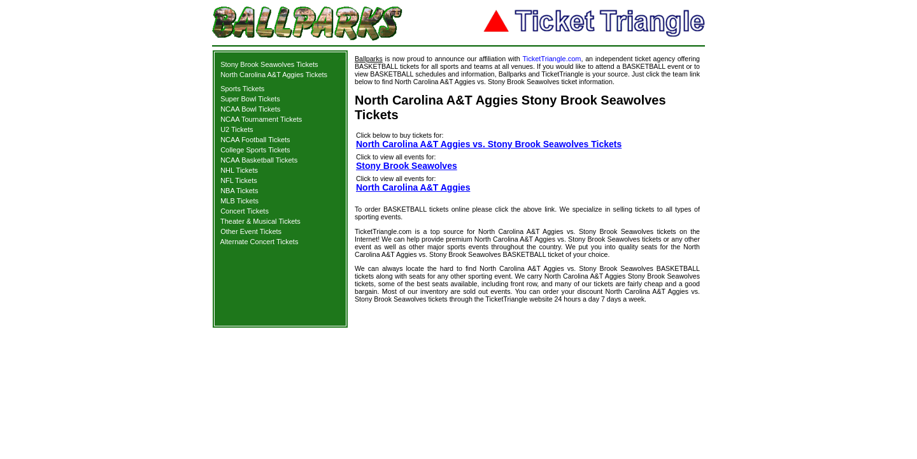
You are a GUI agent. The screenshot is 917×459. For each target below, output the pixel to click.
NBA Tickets (239, 190)
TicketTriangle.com (551, 58)
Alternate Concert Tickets (259, 241)
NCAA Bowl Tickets (250, 109)
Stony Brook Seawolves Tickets (269, 64)
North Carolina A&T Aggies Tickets (273, 74)
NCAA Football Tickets (255, 139)
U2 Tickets (236, 129)
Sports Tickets (242, 88)
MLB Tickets (239, 201)
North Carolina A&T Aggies (413, 187)
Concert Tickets (244, 211)
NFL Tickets (238, 180)
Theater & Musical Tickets (260, 221)
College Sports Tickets (255, 150)
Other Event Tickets (250, 231)
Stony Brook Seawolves (406, 166)
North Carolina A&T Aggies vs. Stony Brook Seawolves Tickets (489, 144)
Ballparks (369, 58)
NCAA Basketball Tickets (258, 160)
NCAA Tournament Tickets (261, 119)
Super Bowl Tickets (250, 99)
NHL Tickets (239, 170)
